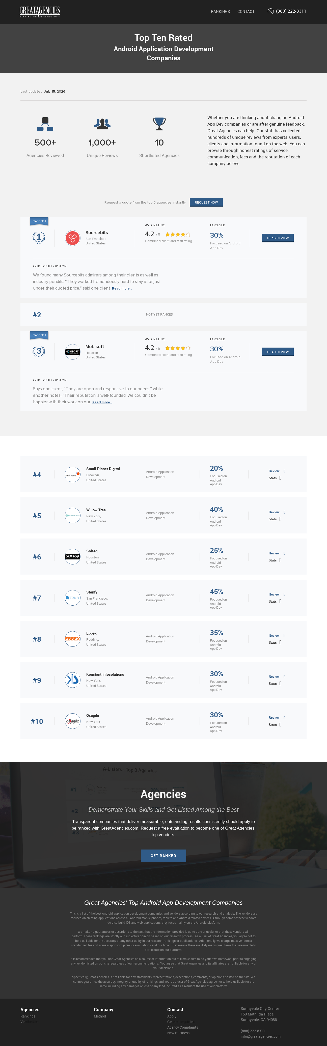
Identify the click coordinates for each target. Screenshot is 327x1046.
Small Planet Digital (103, 468)
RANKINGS (220, 11)
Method (100, 1016)
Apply (171, 1016)
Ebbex (91, 633)
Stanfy (91, 592)
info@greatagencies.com (261, 1036)
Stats (273, 478)
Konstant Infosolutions (105, 674)
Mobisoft (95, 347)
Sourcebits (97, 233)
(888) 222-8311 (287, 11)
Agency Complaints (182, 1027)
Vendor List (29, 1021)
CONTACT (246, 11)
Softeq (91, 550)
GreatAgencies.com (119, 828)
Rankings (27, 1016)
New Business (178, 1032)
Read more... (122, 288)
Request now (206, 202)
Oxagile (92, 715)
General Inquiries (180, 1021)
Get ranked (163, 855)
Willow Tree (96, 509)
